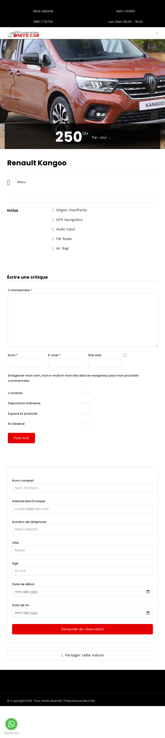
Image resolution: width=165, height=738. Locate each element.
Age (82, 567)
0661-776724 (41, 21)
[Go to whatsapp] (11, 724)
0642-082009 (41, 11)
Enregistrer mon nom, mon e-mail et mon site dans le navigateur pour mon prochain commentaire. (73, 378)
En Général (16, 424)
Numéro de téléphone (82, 526)
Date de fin (82, 609)
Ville (82, 546)
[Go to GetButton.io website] (11, 733)
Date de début (82, 588)
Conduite (15, 393)
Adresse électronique (82, 505)
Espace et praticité (22, 413)
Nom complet (82, 484)
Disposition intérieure (24, 403)
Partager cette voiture (82, 655)
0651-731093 (124, 11)
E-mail (54, 355)
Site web (94, 355)
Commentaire (20, 290)
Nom (13, 355)
